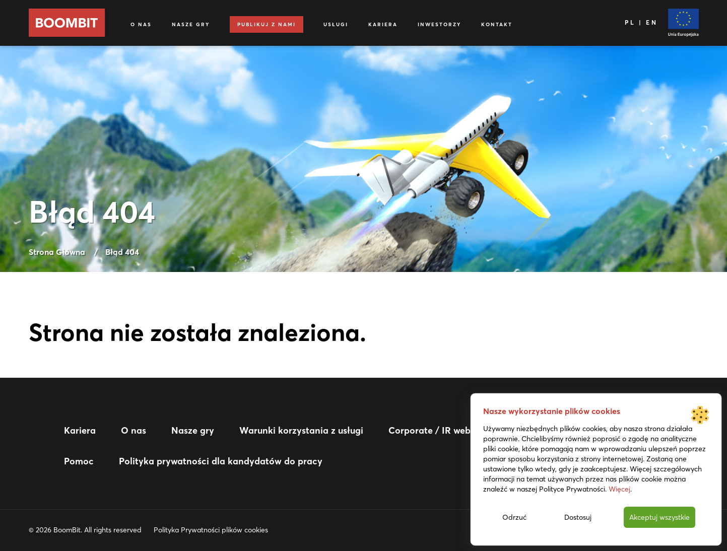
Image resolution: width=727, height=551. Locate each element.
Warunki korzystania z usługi (301, 430)
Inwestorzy (439, 24)
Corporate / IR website (437, 430)
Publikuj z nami (266, 24)
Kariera (383, 24)
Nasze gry (191, 24)
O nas (141, 24)
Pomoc (79, 461)
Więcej (619, 489)
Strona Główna (57, 252)
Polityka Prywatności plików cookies (211, 529)
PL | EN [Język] (641, 22)
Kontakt (496, 24)
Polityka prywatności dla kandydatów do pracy (220, 461)
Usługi (335, 24)
